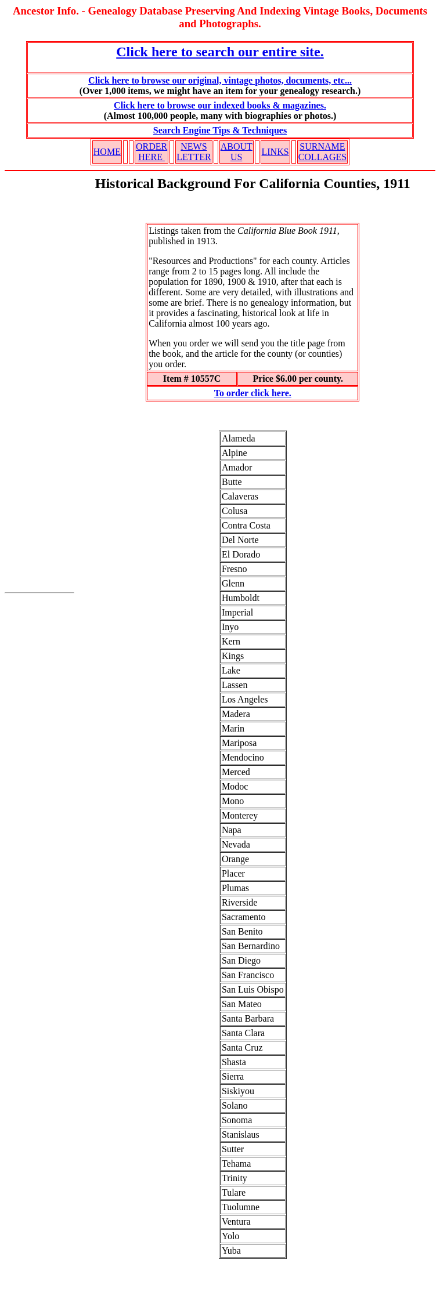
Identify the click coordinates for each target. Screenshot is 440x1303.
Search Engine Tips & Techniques (220, 130)
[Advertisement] (39, 389)
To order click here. (252, 393)
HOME (107, 152)
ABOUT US (237, 152)
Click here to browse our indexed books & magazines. (220, 105)
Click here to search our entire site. (220, 51)
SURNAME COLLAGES (322, 152)
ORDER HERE (151, 152)
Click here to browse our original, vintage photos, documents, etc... (220, 80)
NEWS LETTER (193, 152)
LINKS (275, 152)
